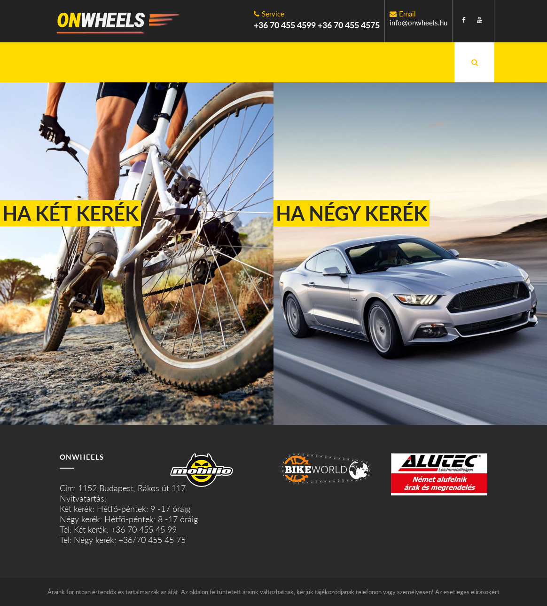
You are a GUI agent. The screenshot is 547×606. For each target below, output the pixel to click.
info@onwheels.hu (418, 22)
